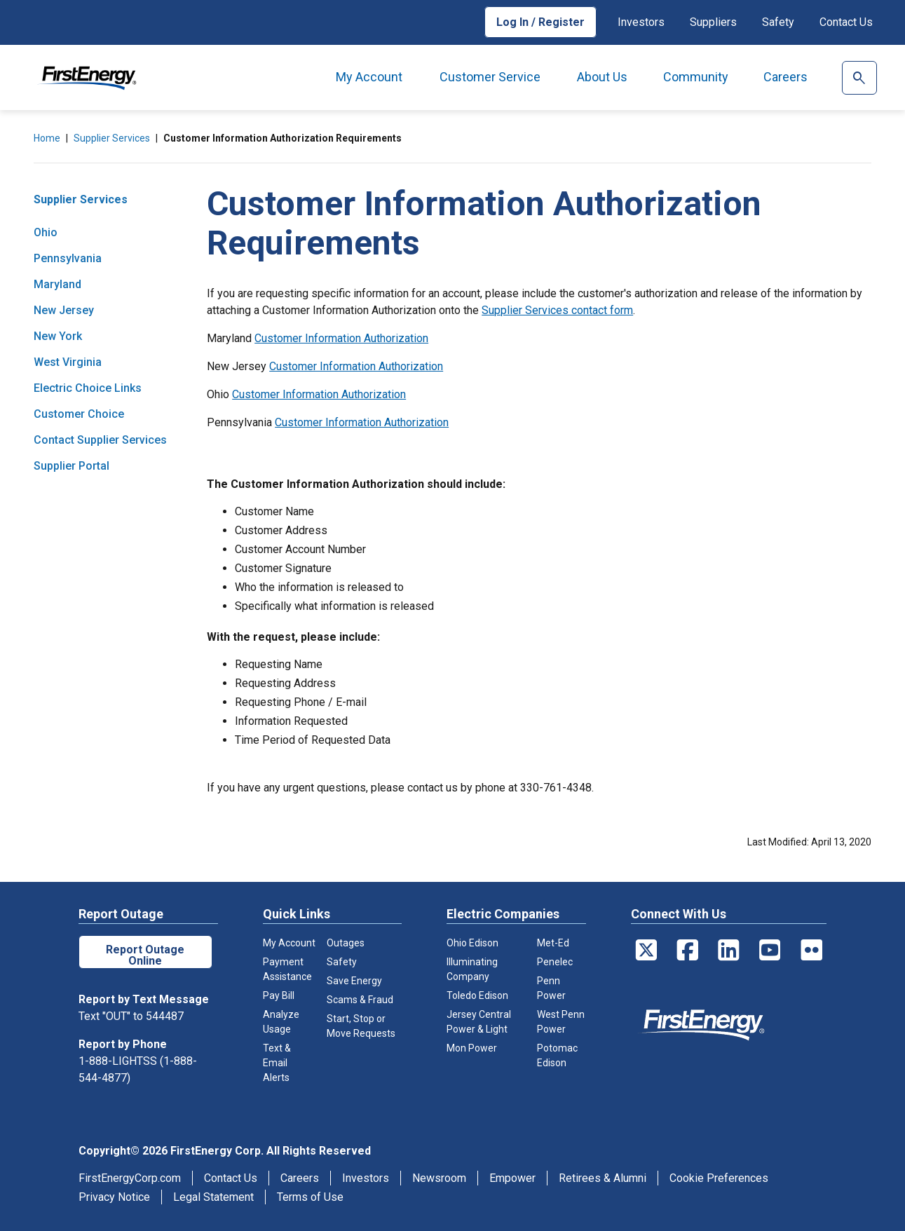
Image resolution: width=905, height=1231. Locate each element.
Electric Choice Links (88, 388)
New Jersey (64, 310)
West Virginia (68, 362)
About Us (602, 76)
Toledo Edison (477, 995)
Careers (785, 76)
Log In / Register (540, 22)
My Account (369, 76)
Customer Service (490, 76)
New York (58, 336)
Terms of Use (310, 1197)
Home (47, 138)
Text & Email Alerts (277, 1062)
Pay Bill (278, 995)
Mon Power (472, 1048)
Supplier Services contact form (557, 310)
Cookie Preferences (718, 1178)
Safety (778, 22)
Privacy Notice (114, 1197)
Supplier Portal (71, 465)
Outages (346, 942)
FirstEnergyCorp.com (130, 1178)
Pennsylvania (68, 258)
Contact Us (846, 22)
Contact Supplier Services (100, 440)
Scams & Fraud (360, 999)
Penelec (555, 961)
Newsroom (439, 1178)
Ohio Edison (472, 942)
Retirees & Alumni (602, 1178)
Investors (641, 22)
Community (695, 76)
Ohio (45, 232)
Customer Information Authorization (341, 338)
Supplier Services (112, 138)
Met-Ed (553, 942)
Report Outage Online (145, 955)
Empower (512, 1178)
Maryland (57, 284)
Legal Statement (213, 1197)
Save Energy (354, 980)
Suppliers (713, 22)
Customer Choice (79, 414)
